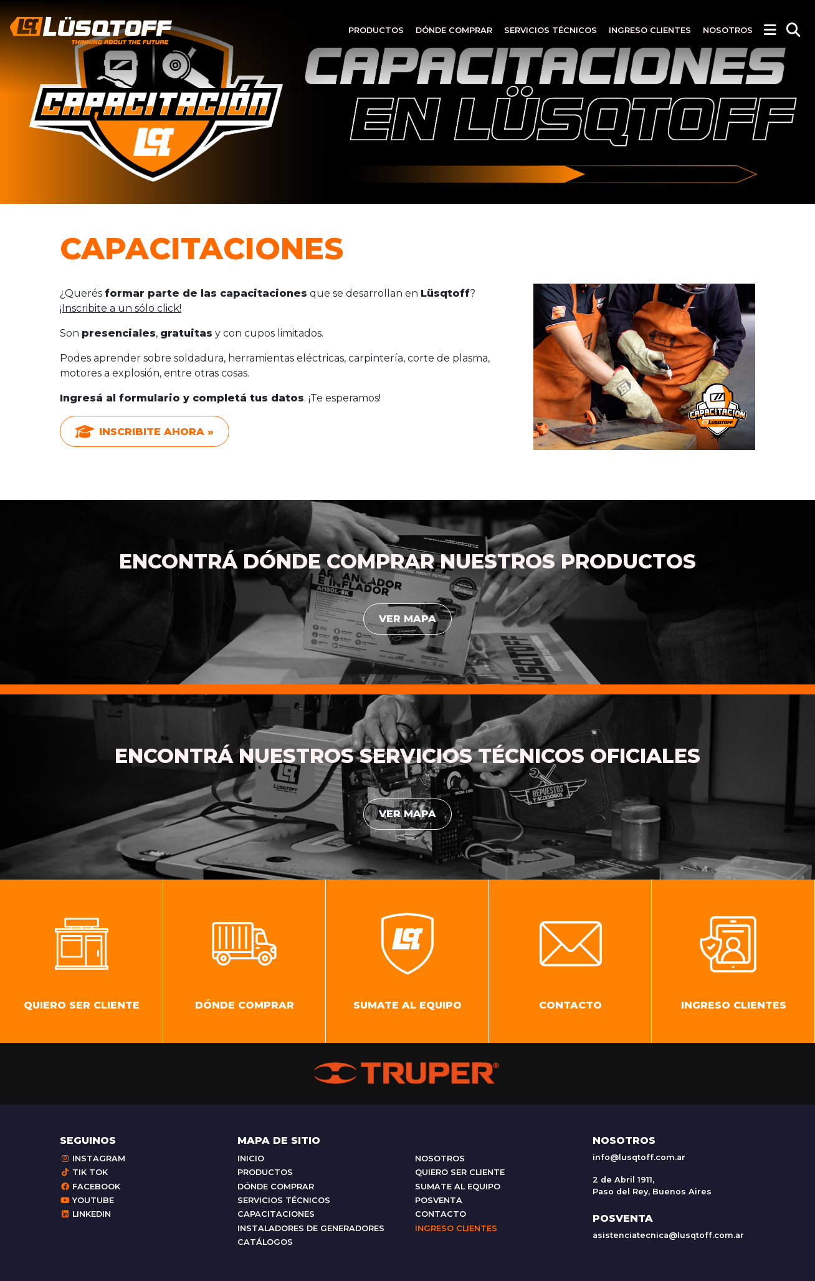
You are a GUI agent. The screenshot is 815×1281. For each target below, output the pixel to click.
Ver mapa (407, 619)
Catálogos (265, 1242)
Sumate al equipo (457, 1186)
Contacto (440, 1214)
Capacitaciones (276, 1214)
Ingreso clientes (650, 30)
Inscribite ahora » (144, 432)
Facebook (90, 1186)
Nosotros (728, 30)
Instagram (92, 1158)
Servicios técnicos (550, 30)
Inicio (250, 1158)
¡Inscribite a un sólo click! (120, 308)
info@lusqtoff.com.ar (639, 1157)
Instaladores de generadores (310, 1228)
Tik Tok (84, 1172)
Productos (376, 30)
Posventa (438, 1200)
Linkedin (85, 1214)
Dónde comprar (454, 30)
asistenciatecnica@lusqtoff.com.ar (668, 1235)
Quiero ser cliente (460, 1172)
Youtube (87, 1200)
